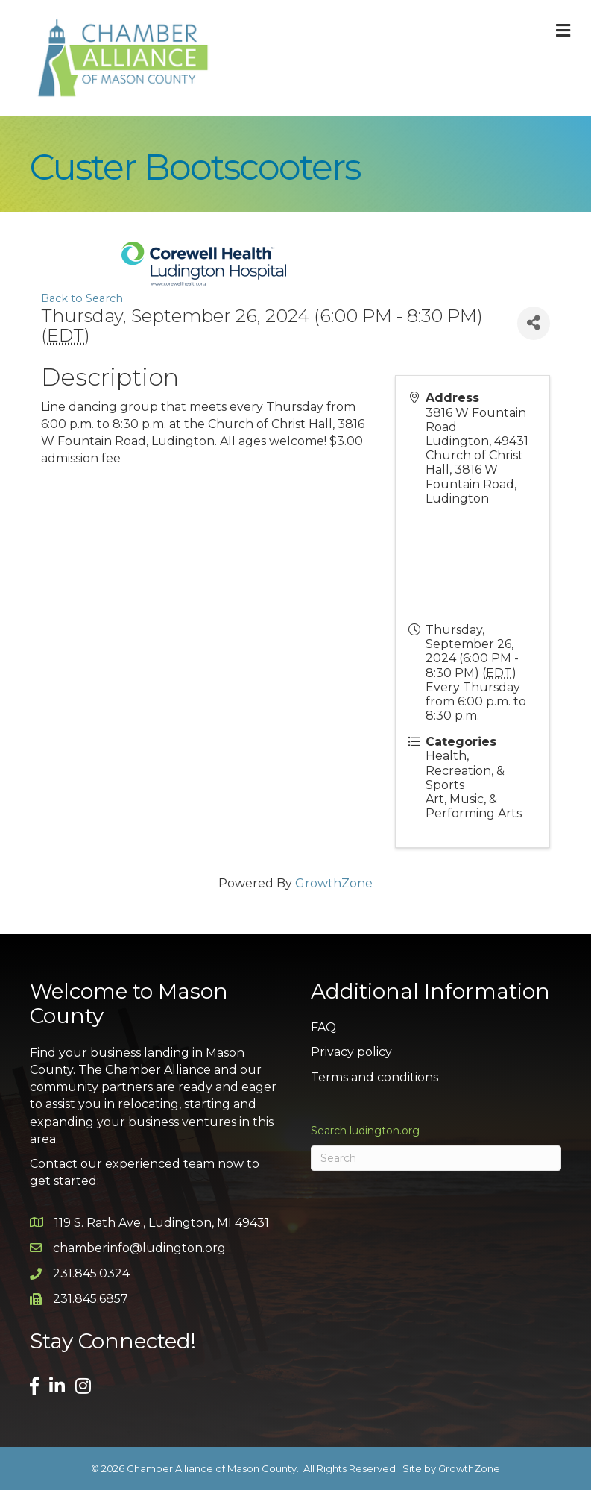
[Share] (533, 323)
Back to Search (82, 298)
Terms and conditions (374, 1077)
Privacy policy (351, 1052)
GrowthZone (334, 883)
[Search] (436, 1158)
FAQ (323, 1027)
